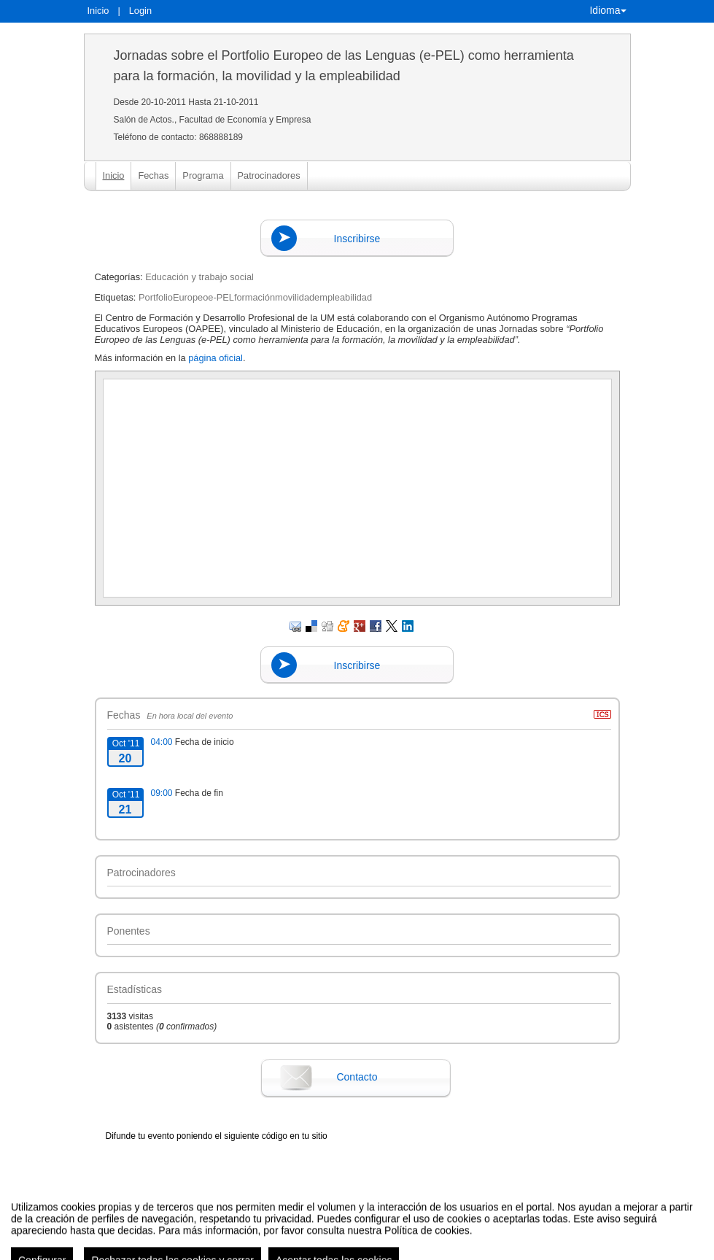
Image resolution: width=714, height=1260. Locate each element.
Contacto (356, 1077)
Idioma (607, 10)
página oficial (215, 357)
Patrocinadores (269, 175)
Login (140, 10)
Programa (202, 175)
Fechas (153, 175)
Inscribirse (357, 238)
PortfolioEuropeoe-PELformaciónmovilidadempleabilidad (255, 297)
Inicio (98, 10)
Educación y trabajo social (199, 276)
